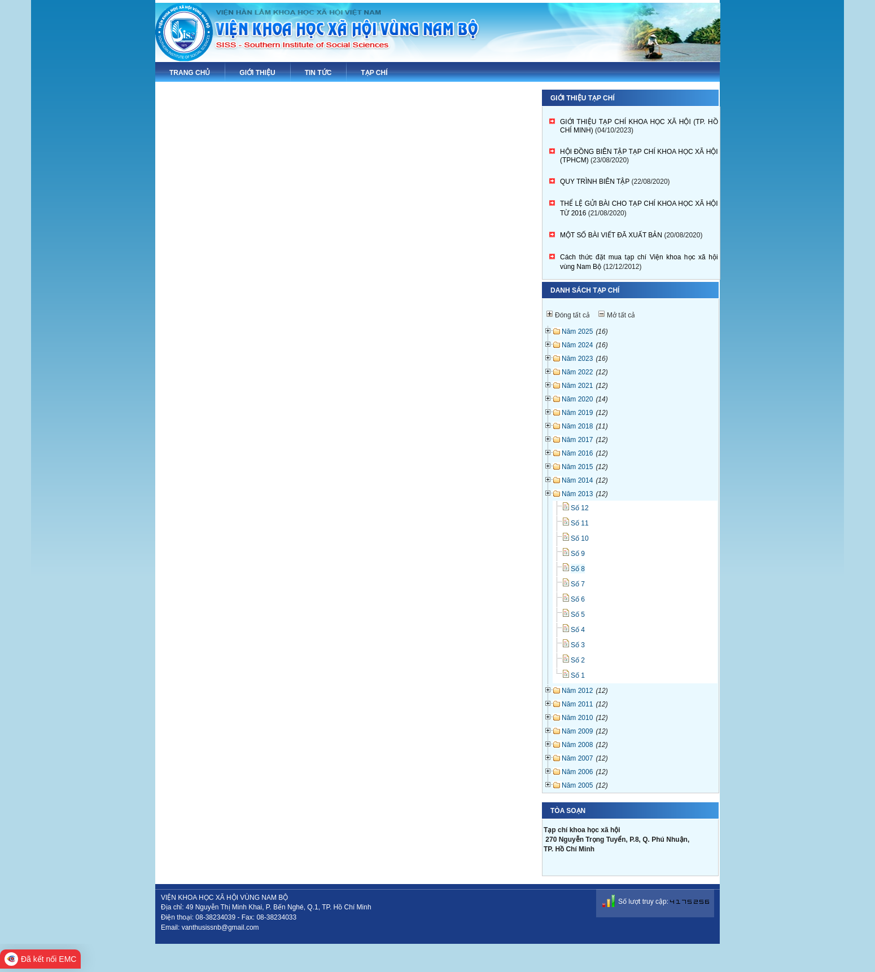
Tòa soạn (567, 811)
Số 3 (578, 645)
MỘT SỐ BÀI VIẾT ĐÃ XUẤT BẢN (611, 235)
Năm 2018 (577, 426)
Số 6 (578, 599)
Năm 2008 (577, 745)
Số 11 (580, 523)
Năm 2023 (577, 359)
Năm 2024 (577, 345)
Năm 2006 (577, 772)
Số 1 (578, 675)
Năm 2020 (577, 399)
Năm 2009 (577, 731)
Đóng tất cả (572, 315)
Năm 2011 (577, 704)
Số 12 (580, 508)
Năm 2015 (577, 467)
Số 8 (578, 569)
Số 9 (578, 554)
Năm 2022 (577, 372)
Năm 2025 (577, 331)
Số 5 (578, 614)
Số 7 (578, 584)
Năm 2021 (577, 386)
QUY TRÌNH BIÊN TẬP (594, 181)
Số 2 (578, 660)
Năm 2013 (577, 494)
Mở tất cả (621, 315)
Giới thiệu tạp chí (582, 98)
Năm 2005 (577, 785)
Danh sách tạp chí (584, 290)
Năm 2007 (577, 758)
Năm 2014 (577, 480)
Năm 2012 (577, 691)
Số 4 (578, 630)
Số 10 (580, 538)
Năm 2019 (577, 413)
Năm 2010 (577, 718)
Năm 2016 (577, 453)
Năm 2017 (577, 440)
